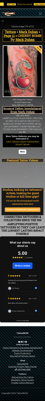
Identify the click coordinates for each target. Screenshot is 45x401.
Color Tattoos (12, 141)
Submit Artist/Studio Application (22, 209)
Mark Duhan (28, 32)
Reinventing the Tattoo (22, 377)
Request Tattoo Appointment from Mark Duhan (22, 110)
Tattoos (10, 32)
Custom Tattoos (26, 141)
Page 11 (9, 36)
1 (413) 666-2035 (22, 369)
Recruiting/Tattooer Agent (22, 356)
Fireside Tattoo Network (22, 383)
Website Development (22, 350)
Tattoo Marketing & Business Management (22, 348)
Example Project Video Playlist (22, 367)
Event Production (22, 353)
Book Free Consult (26, 4)
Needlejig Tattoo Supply (22, 380)
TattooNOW (22, 364)
